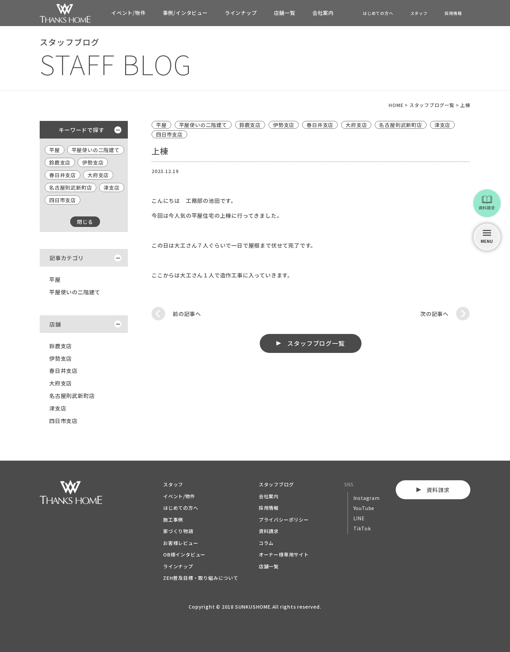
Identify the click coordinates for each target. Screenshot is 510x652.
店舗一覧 (284, 12)
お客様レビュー (180, 543)
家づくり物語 (178, 531)
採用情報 (453, 13)
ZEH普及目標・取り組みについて (200, 577)
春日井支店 (62, 174)
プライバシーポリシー (284, 519)
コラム (266, 543)
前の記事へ (187, 314)
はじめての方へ (378, 13)
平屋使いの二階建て (96, 149)
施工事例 (173, 519)
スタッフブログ (276, 484)
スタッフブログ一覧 (316, 343)
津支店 (111, 187)
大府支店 (98, 174)
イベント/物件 (128, 12)
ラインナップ (241, 12)
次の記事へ (434, 314)
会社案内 (323, 12)
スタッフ (419, 13)
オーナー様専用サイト (284, 554)
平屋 (54, 149)
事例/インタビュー (185, 12)
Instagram (366, 498)
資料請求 (269, 531)
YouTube (364, 508)
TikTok (362, 528)
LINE (359, 518)
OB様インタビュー (184, 554)
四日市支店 (62, 200)
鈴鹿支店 (60, 162)
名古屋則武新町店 (70, 187)
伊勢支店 (92, 162)
